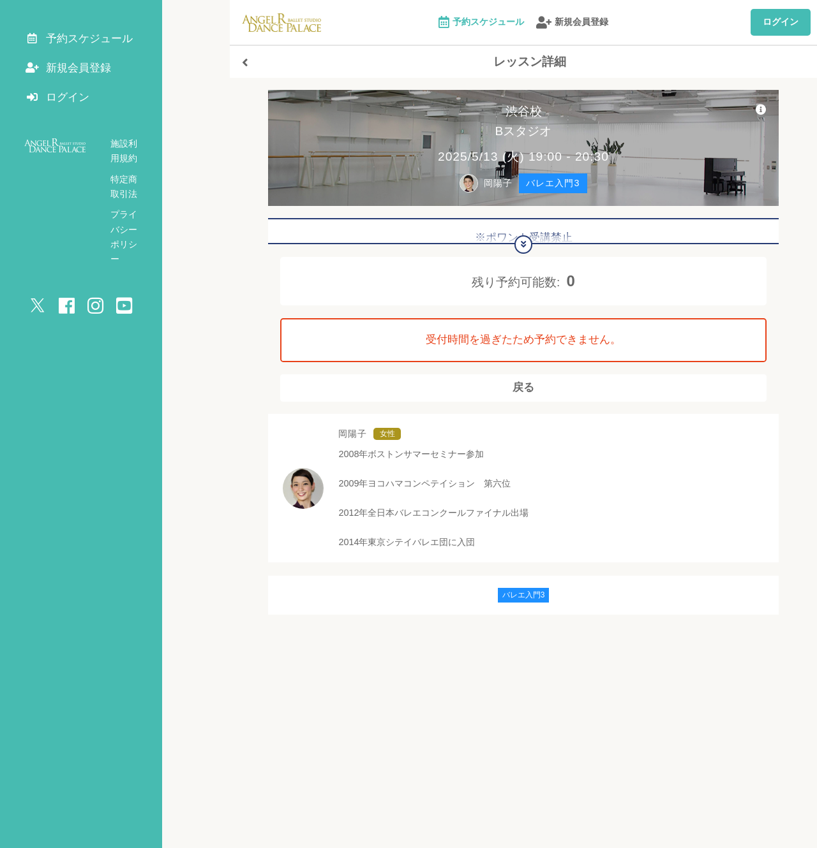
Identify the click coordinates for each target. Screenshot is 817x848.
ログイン (780, 22)
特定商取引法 (137, 172)
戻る (523, 393)
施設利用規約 (137, 152)
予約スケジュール (481, 23)
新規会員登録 (572, 23)
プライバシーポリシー (155, 193)
